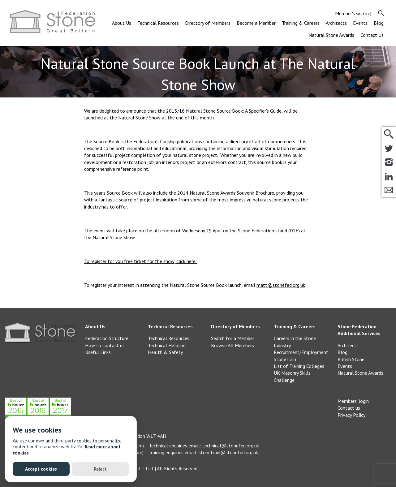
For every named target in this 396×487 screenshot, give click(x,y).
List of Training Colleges (299, 366)
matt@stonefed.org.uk (280, 285)
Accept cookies (41, 469)
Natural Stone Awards (331, 35)
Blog (379, 23)
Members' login (353, 401)
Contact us (349, 408)
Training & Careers (301, 23)
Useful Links (98, 352)
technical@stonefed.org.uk (230, 445)
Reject (100, 469)
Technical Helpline (167, 345)
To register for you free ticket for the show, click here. (140, 261)
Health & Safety (165, 352)
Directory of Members (207, 23)
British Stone (351, 359)
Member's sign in (352, 13)
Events (360, 23)
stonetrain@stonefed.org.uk (228, 452)
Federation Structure (106, 338)
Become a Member (256, 23)
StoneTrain (285, 359)
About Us (121, 23)
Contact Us (372, 35)
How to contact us (105, 345)
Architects (336, 23)
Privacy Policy (351, 415)
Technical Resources (158, 23)
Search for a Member (232, 338)
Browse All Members (232, 345)
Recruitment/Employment (301, 352)
